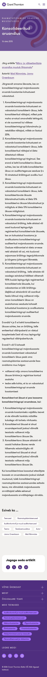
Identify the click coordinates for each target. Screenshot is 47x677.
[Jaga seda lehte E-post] (26, 567)
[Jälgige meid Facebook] (10, 656)
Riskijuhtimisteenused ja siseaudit (17, 634)
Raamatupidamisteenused (28, 518)
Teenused (7, 518)
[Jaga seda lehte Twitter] (14, 567)
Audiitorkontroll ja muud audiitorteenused (20, 523)
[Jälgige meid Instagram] (22, 656)
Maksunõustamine (11, 623)
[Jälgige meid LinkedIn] (4, 656)
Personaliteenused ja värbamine (16, 639)
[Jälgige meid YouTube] (16, 656)
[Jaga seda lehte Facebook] (8, 567)
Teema (6, 529)
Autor (38, 529)
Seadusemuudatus (22, 529)
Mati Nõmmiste (18, 73)
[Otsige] (39, 4)
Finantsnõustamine (29, 628)
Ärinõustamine (9, 628)
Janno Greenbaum (11, 534)
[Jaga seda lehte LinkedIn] (20, 567)
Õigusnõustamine (31, 623)
